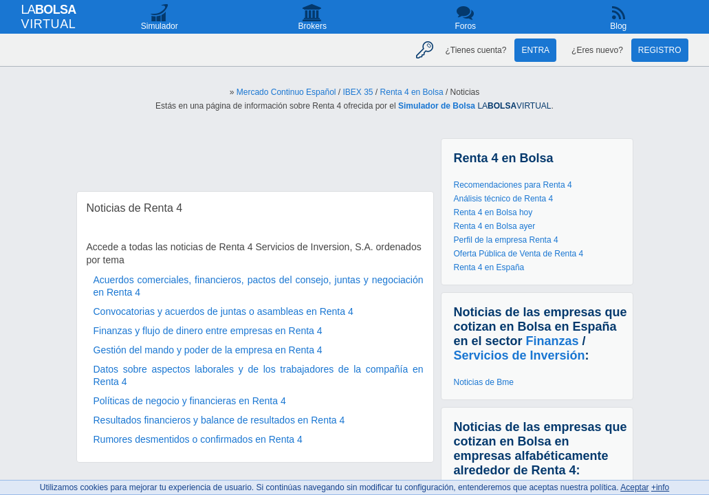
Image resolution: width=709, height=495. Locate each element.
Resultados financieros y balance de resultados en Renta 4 (219, 420)
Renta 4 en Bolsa (412, 92)
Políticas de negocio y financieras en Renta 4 (190, 400)
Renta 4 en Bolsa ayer (495, 226)
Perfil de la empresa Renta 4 (506, 240)
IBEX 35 (358, 92)
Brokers (312, 26)
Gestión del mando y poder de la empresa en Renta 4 (208, 349)
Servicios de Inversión (519, 355)
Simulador (159, 26)
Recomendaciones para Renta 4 (513, 185)
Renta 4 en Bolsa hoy (493, 212)
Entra (535, 50)
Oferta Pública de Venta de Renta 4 (519, 253)
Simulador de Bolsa (436, 106)
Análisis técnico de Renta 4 (504, 199)
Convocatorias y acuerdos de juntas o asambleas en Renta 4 (223, 311)
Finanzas (552, 341)
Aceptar (634, 487)
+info (660, 487)
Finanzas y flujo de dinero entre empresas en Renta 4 (208, 330)
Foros (465, 26)
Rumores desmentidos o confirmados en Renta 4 (198, 439)
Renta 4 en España (489, 267)
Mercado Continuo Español (286, 92)
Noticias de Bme (484, 382)
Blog (618, 26)
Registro (659, 50)
